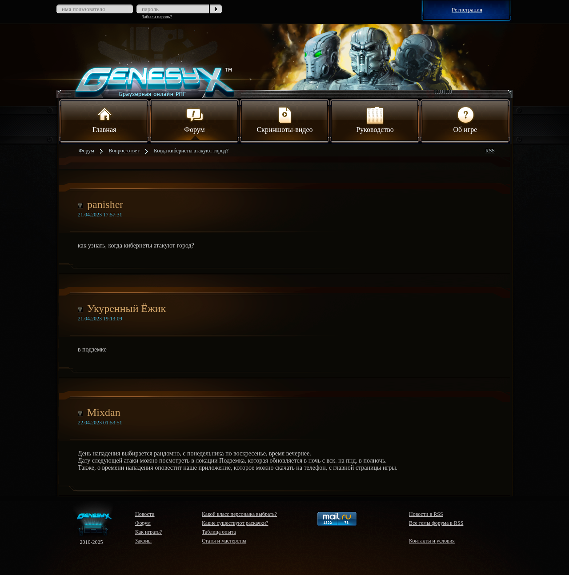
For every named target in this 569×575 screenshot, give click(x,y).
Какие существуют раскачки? (235, 523)
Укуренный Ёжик (126, 308)
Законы (143, 541)
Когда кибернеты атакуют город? (191, 151)
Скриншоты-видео (284, 119)
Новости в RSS (426, 514)
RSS (490, 151)
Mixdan (103, 412)
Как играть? (148, 532)
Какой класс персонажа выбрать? (239, 514)
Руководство (375, 119)
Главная (104, 119)
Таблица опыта (219, 532)
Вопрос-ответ (123, 151)
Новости (145, 514)
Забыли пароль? (157, 16)
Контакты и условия (432, 541)
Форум (194, 119)
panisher (105, 204)
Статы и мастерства (224, 541)
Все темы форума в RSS (436, 523)
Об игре (465, 119)
